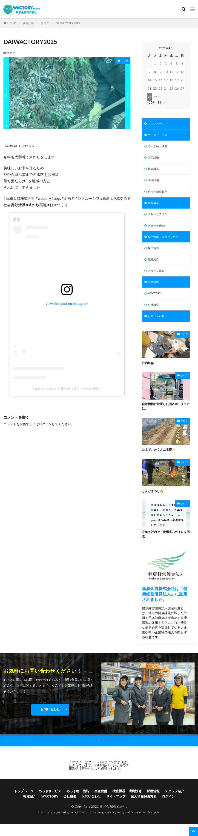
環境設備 (154, 184)
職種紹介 (154, 268)
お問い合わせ (157, 328)
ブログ (45, 23)
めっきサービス (159, 136)
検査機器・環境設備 (126, 805)
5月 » (161, 102)
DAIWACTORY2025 (68, 23)
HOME (11, 23)
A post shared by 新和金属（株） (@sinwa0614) (67, 388)
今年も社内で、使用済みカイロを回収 (164, 547)
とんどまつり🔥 (153, 503)
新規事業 (154, 208)
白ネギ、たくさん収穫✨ (160, 462)
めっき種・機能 (159, 148)
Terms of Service (141, 825)
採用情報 (154, 256)
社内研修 (148, 375)
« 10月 (151, 102)
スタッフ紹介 (157, 280)
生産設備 (154, 160)
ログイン (45, 424)
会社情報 (154, 292)
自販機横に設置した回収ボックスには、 (164, 418)
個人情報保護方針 (144, 810)
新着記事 (28, 23)
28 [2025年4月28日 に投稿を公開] (149, 97)
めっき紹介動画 (159, 196)
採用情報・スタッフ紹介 (165, 244)
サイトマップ (116, 810)
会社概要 (154, 316)
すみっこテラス (159, 220)
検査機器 (154, 172)
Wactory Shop (158, 232)
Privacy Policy (115, 825)
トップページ (157, 124)
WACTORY (156, 304)
